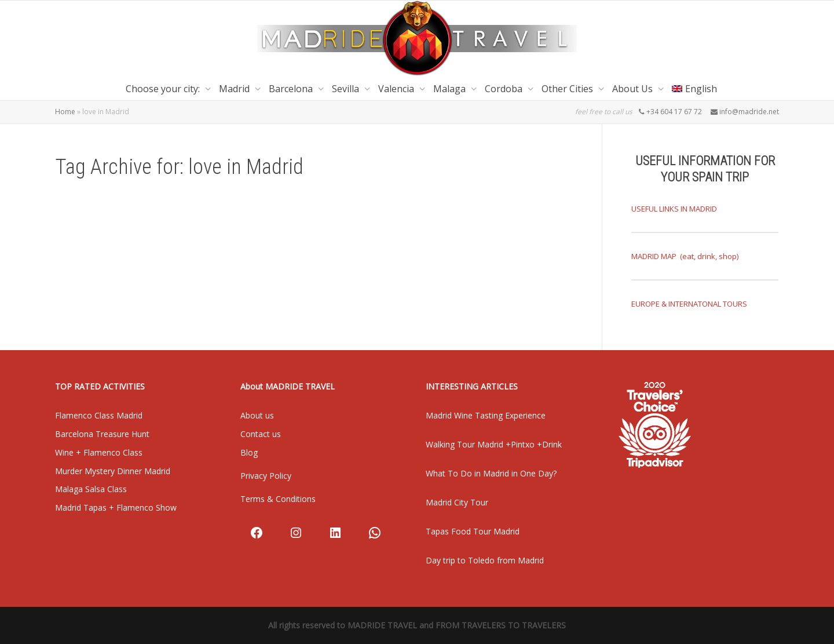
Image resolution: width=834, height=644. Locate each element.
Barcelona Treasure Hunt (102, 433)
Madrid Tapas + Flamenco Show (116, 507)
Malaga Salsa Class (91, 488)
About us (257, 415)
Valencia (397, 88)
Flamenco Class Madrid (98, 415)
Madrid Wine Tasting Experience (486, 415)
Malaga (450, 88)
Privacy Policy (265, 475)
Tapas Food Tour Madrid (473, 531)
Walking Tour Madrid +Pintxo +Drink (494, 444)
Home (65, 112)
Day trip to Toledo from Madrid (485, 560)
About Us (633, 88)
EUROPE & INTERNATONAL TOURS (689, 304)
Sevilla (346, 88)
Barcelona (292, 88)
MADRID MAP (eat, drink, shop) (684, 256)
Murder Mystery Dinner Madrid (112, 470)
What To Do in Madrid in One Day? (491, 473)
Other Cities (568, 88)
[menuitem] (694, 88)
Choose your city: (164, 88)
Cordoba (505, 88)
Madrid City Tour (457, 502)
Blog (249, 452)
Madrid (235, 88)
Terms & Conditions (278, 498)
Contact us (260, 433)
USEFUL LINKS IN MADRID (674, 208)
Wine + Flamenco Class (98, 452)
